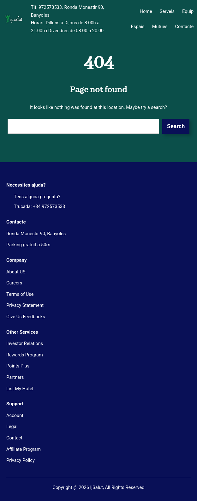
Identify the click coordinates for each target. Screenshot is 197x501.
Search (176, 126)
